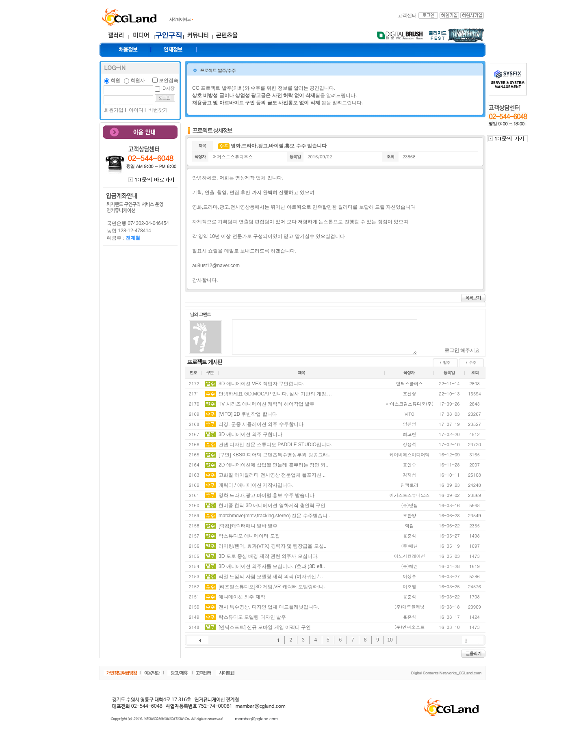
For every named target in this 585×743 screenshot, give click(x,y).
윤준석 (409, 536)
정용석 (409, 444)
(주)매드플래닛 (409, 607)
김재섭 (409, 475)
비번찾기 (157, 110)
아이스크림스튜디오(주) (409, 404)
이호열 (409, 586)
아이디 (135, 110)
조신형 (409, 394)
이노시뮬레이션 (409, 556)
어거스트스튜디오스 (232, 156)
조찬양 (409, 515)
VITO (409, 414)
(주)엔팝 (409, 505)
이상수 (409, 576)
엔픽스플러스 (409, 383)
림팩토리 (409, 485)
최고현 (409, 434)
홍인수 (409, 465)
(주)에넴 (409, 546)
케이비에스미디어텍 (410, 454)
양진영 (409, 424)
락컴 (409, 526)
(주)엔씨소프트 (409, 627)
